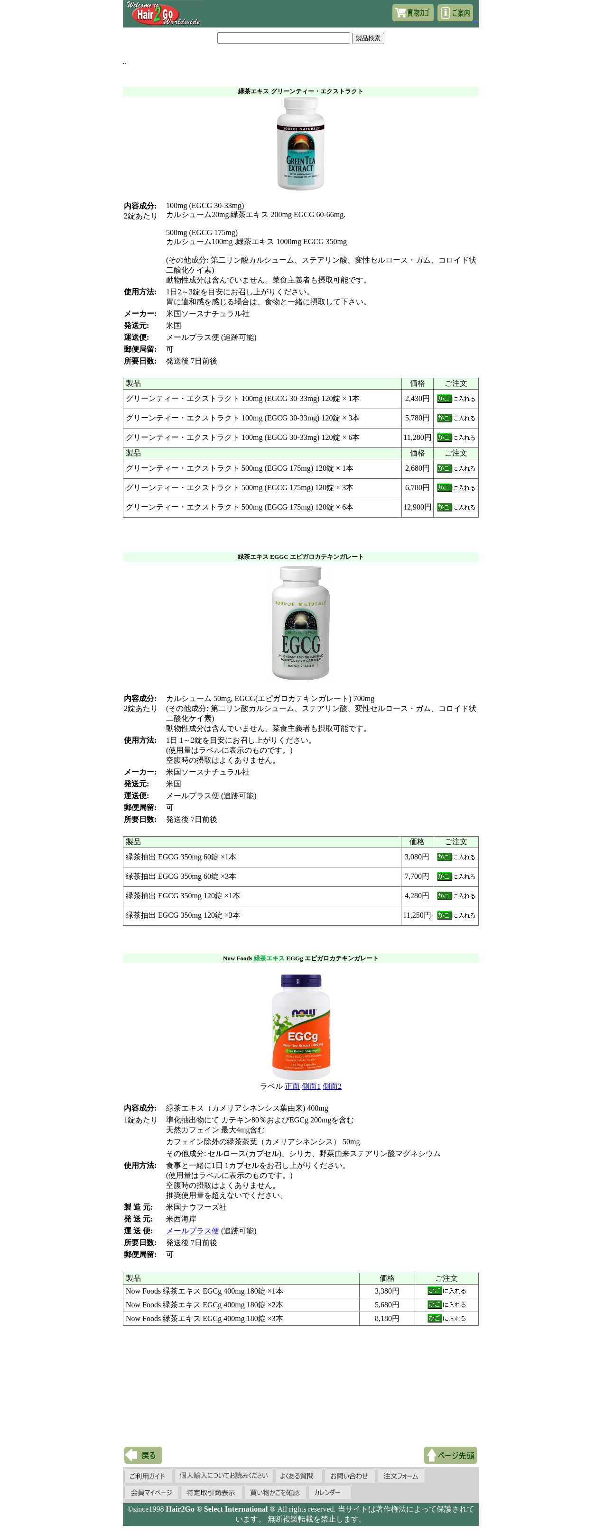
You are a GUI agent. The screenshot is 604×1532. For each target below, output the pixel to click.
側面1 (311, 1086)
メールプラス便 (192, 1231)
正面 (292, 1086)
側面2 (332, 1086)
